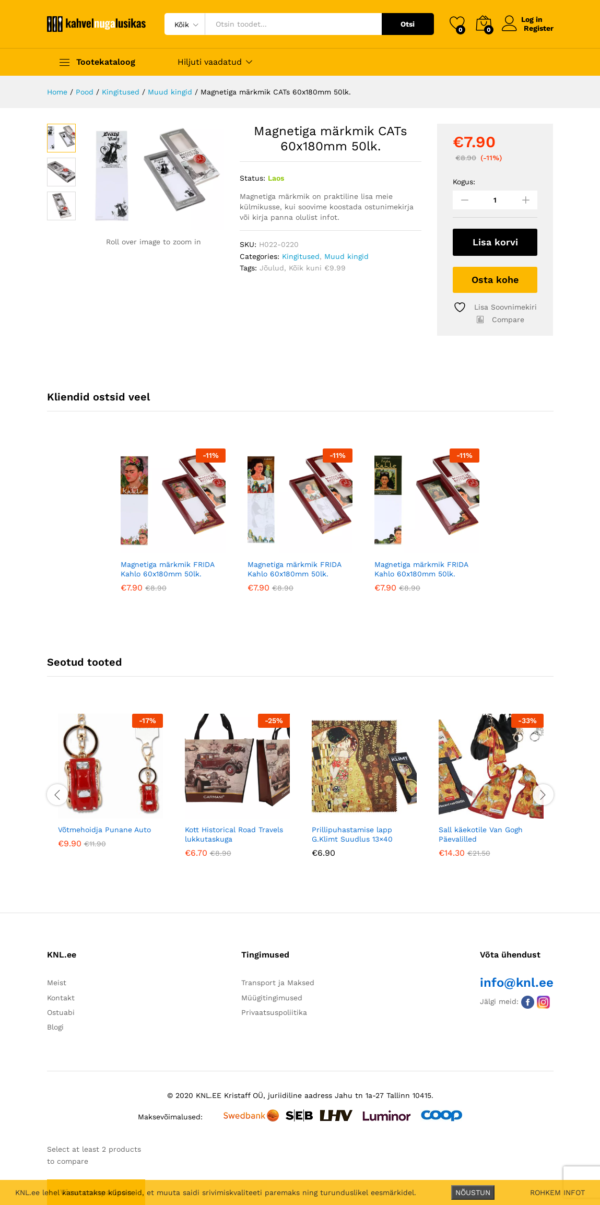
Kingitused (301, 256)
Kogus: (464, 181)
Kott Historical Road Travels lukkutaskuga (234, 834)
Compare (508, 319)
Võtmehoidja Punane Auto (104, 829)
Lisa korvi (495, 242)
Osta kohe (495, 279)
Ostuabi (61, 1012)
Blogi (55, 1027)
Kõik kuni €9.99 (317, 268)
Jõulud (272, 268)
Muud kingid (346, 256)
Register (539, 28)
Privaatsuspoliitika (274, 1012)
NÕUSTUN (472, 1192)
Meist (56, 982)
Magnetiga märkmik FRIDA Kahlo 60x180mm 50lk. (167, 569)
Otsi (408, 24)
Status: (252, 178)
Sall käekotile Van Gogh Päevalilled (481, 834)
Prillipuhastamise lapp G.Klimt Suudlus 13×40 (352, 834)
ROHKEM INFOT (557, 1192)
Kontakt (61, 997)
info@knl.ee (517, 982)
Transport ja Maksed (277, 982)
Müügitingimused (271, 997)
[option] (173, 528)
